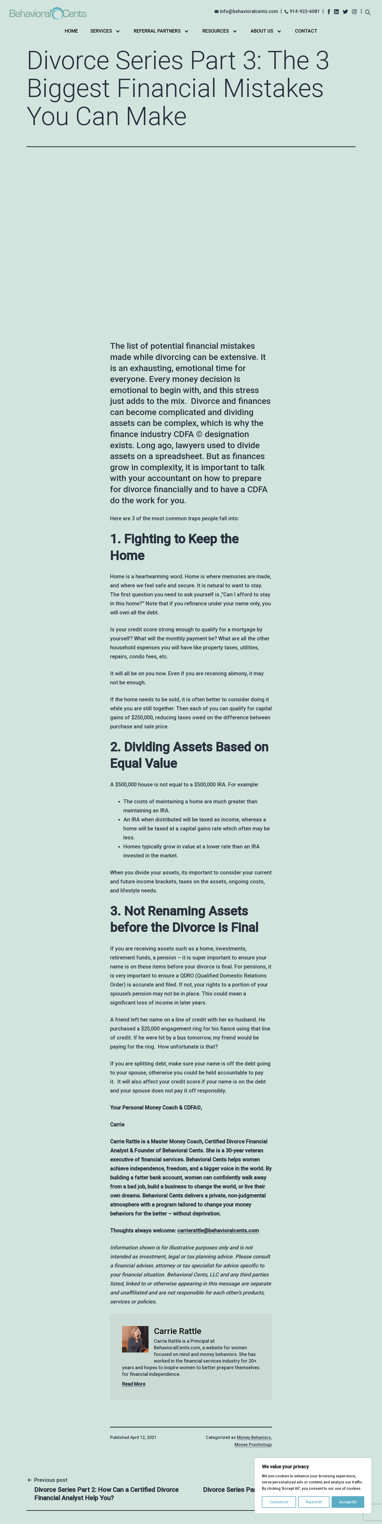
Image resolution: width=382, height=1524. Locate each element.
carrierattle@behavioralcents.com (218, 1085)
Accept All (348, 1502)
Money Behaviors (254, 1292)
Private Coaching (217, 1432)
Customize (279, 1502)
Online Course (214, 1457)
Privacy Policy (227, 1511)
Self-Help (209, 1424)
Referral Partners (157, 31)
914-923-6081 (305, 11)
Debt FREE (210, 1440)
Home (71, 31)
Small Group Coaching (222, 1448)
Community (211, 1465)
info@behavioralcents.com (249, 11)
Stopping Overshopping (228, 1416)
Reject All (314, 1502)
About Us (262, 31)
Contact (306, 31)
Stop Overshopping (219, 1408)
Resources (215, 31)
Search (341, 1429)
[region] (313, 1485)
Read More (133, 1238)
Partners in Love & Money (161, 1417)
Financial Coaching (153, 1409)
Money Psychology (253, 1299)
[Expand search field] (367, 11)
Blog (138, 1434)
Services (101, 31)
